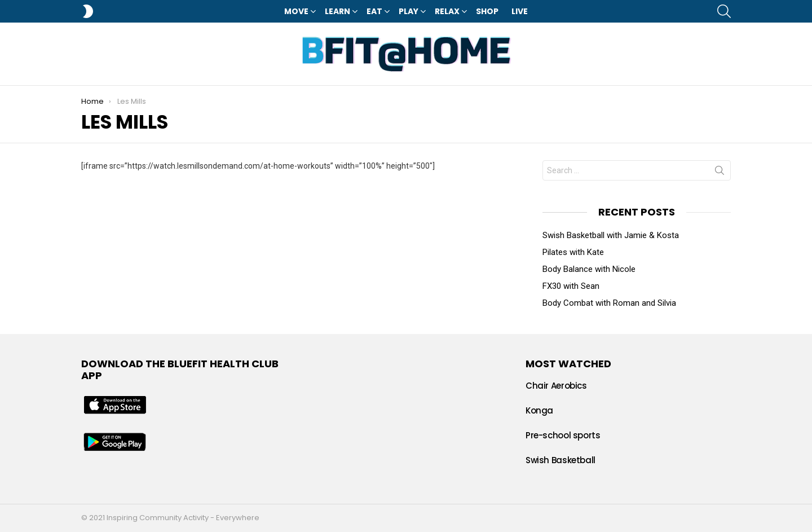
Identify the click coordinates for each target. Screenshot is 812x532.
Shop (487, 11)
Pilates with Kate (573, 252)
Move (296, 11)
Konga (539, 410)
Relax (447, 11)
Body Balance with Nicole (589, 269)
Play (408, 11)
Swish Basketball (560, 460)
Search (719, 172)
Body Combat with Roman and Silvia (609, 303)
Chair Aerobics (556, 386)
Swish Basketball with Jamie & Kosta (610, 235)
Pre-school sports (563, 435)
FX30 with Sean (570, 286)
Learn (337, 11)
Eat (374, 11)
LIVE (519, 11)
